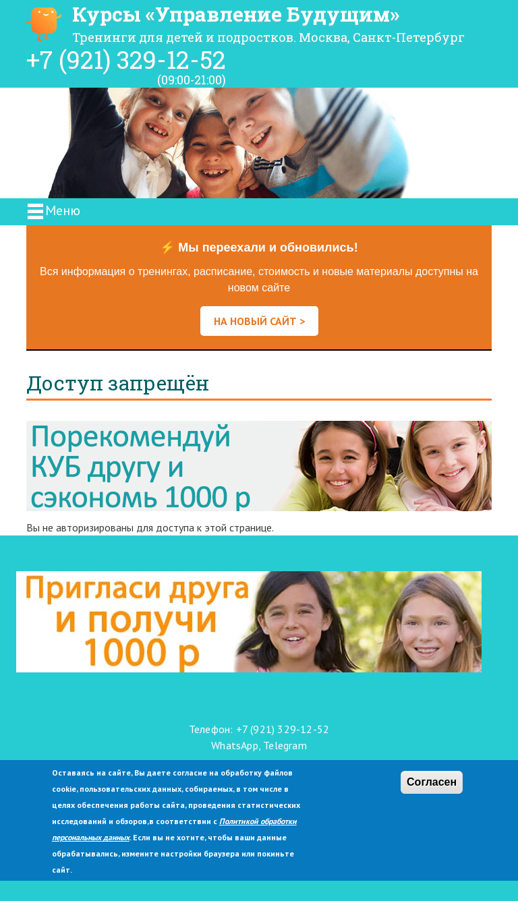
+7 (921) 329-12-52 (126, 59)
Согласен (432, 782)
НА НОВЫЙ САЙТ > (259, 321)
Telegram (285, 745)
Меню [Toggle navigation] (52, 212)
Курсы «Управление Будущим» (235, 14)
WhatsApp (234, 745)
